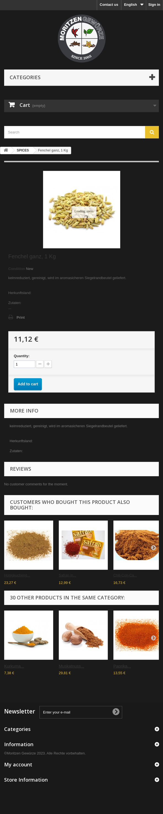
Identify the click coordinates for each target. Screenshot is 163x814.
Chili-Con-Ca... (125, 575)
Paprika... (122, 666)
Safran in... (67, 575)
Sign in (154, 4)
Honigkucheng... (17, 575)
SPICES (23, 150)
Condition (16, 269)
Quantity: (22, 356)
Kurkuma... (14, 666)
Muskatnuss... (71, 666)
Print (21, 317)
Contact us (109, 4)
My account (18, 764)
